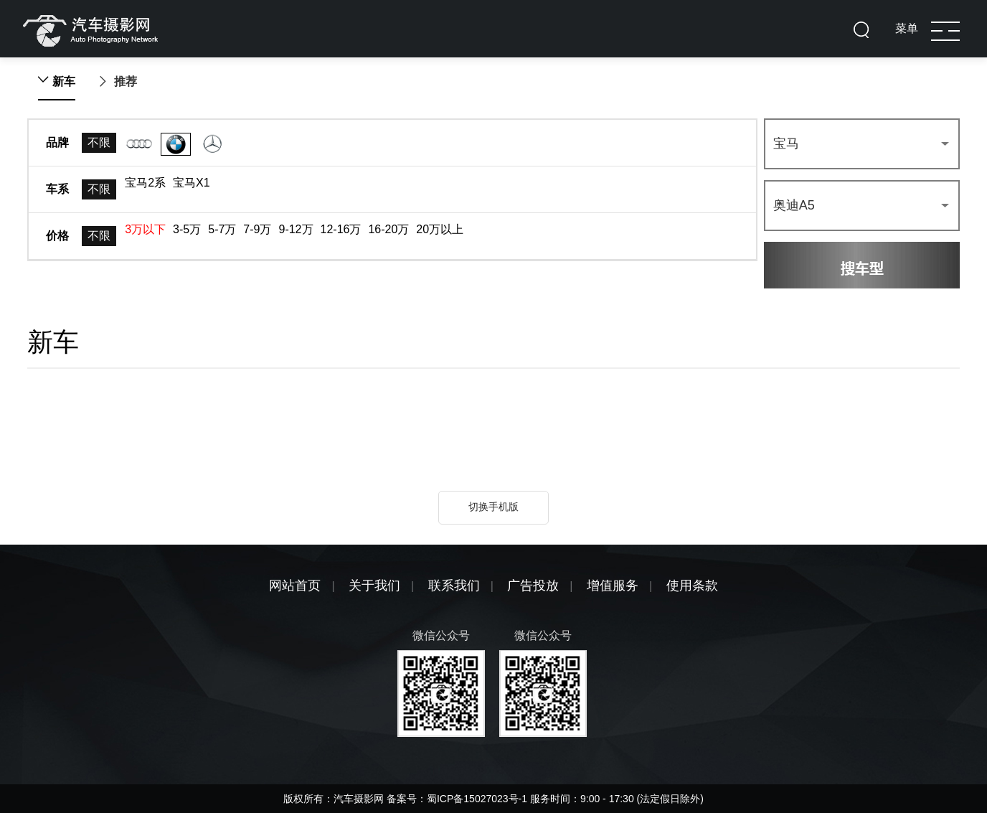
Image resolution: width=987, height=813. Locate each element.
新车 (63, 81)
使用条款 (692, 585)
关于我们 (374, 585)
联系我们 (454, 585)
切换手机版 (493, 506)
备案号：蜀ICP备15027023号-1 (458, 798)
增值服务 (612, 585)
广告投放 (533, 585)
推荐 (125, 81)
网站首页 (295, 585)
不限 (99, 142)
